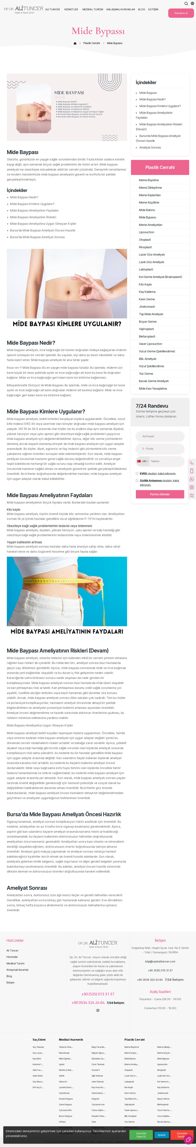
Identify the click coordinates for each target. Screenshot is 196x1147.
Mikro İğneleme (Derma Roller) (72, 1058)
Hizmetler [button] (71, 9)
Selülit (61, 1076)
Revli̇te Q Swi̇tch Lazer (69, 1070)
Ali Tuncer (12, 950)
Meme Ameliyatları (147, 225)
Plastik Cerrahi (91, 43)
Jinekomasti (144, 306)
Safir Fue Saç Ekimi (41, 1070)
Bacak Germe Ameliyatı (151, 381)
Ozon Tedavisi (98, 1064)
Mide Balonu (144, 210)
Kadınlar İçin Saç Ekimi (43, 1064)
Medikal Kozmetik (71, 1039)
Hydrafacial (64, 1093)
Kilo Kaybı (142, 284)
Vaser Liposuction (147, 344)
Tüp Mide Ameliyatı (148, 314)
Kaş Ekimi (37, 1058)
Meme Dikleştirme (147, 187)
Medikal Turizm (15, 963)
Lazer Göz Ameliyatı (149, 254)
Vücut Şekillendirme (148, 366)
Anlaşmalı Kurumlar (18, 969)
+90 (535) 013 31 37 (98, 994)
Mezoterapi (64, 1053)
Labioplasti (143, 269)
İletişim (11, 982)
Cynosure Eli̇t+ (65, 1110)
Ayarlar (162, 1135)
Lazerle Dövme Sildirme (69, 1087)
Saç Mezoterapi (40, 1081)
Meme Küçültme (146, 202)
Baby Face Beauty (100, 1047)
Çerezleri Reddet (182, 1135)
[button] (186, 4)
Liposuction (143, 232)
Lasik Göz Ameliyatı (148, 262)
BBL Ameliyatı (144, 359)
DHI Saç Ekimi (39, 1087)
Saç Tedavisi (38, 1047)
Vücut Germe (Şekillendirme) (154, 351)
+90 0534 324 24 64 (88, 1002)
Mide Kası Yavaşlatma (150, 388)
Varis (94, 1122)
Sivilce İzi (63, 1081)
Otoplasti (142, 239)
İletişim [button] (153, 9)
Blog (9, 976)
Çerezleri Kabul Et (141, 1135)
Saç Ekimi (39, 1039)
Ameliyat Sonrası (150, 147)
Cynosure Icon (98, 1104)
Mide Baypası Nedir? (152, 99)
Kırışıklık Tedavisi (99, 1116)
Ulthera (62, 1122)
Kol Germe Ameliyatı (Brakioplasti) (157, 277)
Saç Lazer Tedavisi (41, 1053)
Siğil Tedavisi (97, 1076)
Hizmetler (12, 956)
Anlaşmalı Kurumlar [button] (121, 9)
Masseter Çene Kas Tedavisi (104, 1058)
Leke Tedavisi (98, 1081)
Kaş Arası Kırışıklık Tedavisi (103, 1087)
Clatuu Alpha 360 (99, 1110)
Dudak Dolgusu (66, 1099)
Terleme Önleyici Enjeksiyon (71, 1047)
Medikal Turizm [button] (93, 9)
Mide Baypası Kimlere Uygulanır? (160, 106)
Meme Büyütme (146, 180)
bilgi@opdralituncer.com (160, 961)
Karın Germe (144, 299)
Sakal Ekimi (38, 1076)
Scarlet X (96, 1070)
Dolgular (95, 1099)
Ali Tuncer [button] (52, 9)
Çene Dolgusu (65, 1104)
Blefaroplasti (144, 336)
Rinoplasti (142, 247)
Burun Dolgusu (65, 1116)
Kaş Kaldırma (144, 291)
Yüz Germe (143, 373)
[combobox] (142, 461)
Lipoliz (62, 1064)
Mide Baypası (148, 92)
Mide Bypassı (114, 43)
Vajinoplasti (143, 329)
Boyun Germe (144, 321)
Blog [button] (142, 9)
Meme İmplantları (147, 195)
